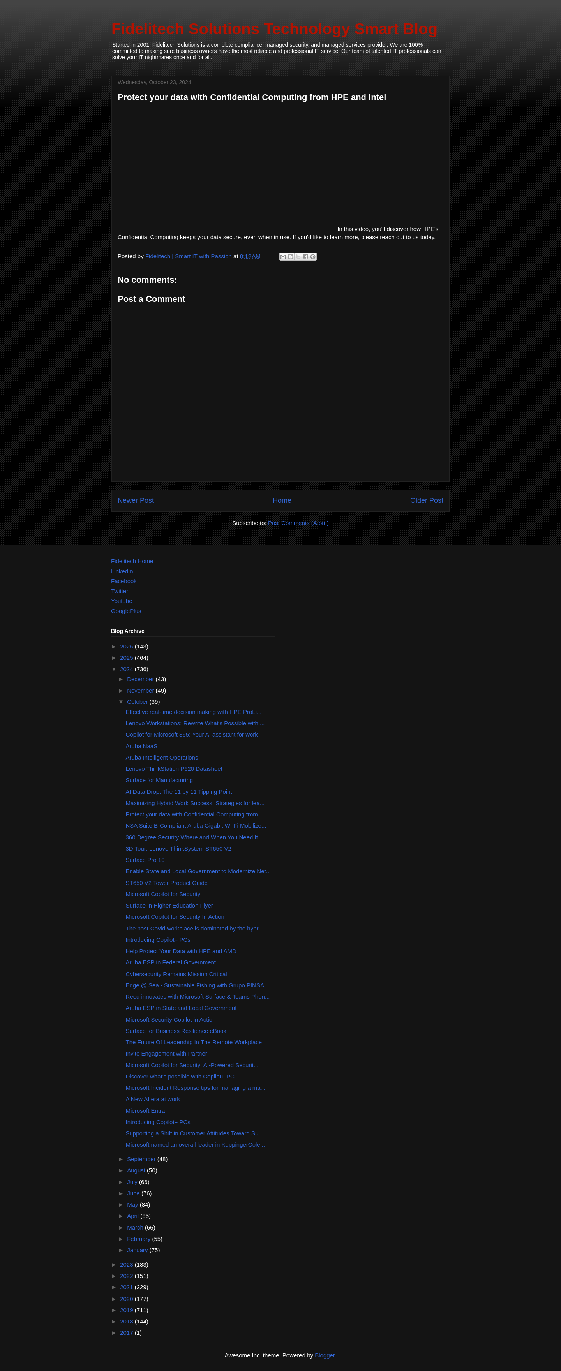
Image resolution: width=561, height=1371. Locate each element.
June (134, 1193)
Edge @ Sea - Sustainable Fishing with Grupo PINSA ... (198, 985)
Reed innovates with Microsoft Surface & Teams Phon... (198, 996)
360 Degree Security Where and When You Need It (192, 837)
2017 (127, 1332)
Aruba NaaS (142, 746)
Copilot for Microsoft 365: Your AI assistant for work (192, 734)
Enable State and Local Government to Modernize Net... (198, 871)
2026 (127, 646)
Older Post (426, 500)
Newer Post (136, 500)
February (139, 1238)
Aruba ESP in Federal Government (171, 962)
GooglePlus (126, 611)
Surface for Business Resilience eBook (176, 1030)
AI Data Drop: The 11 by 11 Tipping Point (179, 791)
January (138, 1250)
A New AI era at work (153, 1099)
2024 (127, 669)
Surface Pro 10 (145, 859)
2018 (127, 1321)
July (133, 1182)
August (137, 1170)
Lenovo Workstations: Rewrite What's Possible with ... (195, 723)
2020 (127, 1298)
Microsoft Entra (145, 1110)
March (136, 1227)
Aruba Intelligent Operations (162, 757)
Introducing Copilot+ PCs (158, 939)
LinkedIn (122, 571)
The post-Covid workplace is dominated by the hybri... (195, 928)
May (133, 1204)
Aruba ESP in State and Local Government (181, 1007)
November (141, 690)
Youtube (121, 600)
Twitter (119, 591)
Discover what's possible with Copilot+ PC (180, 1076)
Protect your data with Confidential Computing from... (194, 814)
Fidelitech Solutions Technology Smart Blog (274, 28)
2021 (127, 1287)
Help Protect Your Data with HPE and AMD (181, 951)
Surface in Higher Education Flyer (169, 905)
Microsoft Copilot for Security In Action (175, 916)
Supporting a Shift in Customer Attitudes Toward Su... (194, 1133)
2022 (127, 1275)
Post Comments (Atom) (298, 523)
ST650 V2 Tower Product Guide (167, 882)
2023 (127, 1264)
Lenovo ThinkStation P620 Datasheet (174, 768)
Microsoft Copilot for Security (163, 894)
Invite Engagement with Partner (166, 1053)
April (133, 1215)
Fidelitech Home (132, 561)
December (141, 679)
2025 (127, 657)
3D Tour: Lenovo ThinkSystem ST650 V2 (178, 848)
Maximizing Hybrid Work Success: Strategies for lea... (195, 803)
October (138, 701)
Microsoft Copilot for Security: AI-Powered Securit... (192, 1065)
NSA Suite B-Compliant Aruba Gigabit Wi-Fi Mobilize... (196, 825)
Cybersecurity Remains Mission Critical (176, 974)
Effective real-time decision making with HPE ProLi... (194, 711)
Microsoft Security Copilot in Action (171, 1019)
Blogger (325, 1355)
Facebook (124, 581)
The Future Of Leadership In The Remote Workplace (194, 1042)
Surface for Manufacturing (159, 780)
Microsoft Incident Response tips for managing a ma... (196, 1087)
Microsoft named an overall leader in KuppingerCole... (195, 1144)
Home (282, 500)
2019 (127, 1310)
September (142, 1159)
